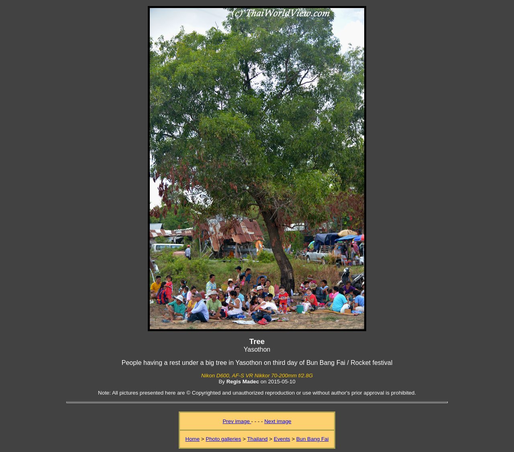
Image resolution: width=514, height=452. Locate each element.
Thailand (257, 439)
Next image (277, 421)
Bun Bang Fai (312, 439)
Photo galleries (223, 439)
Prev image (236, 421)
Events (282, 439)
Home (193, 439)
